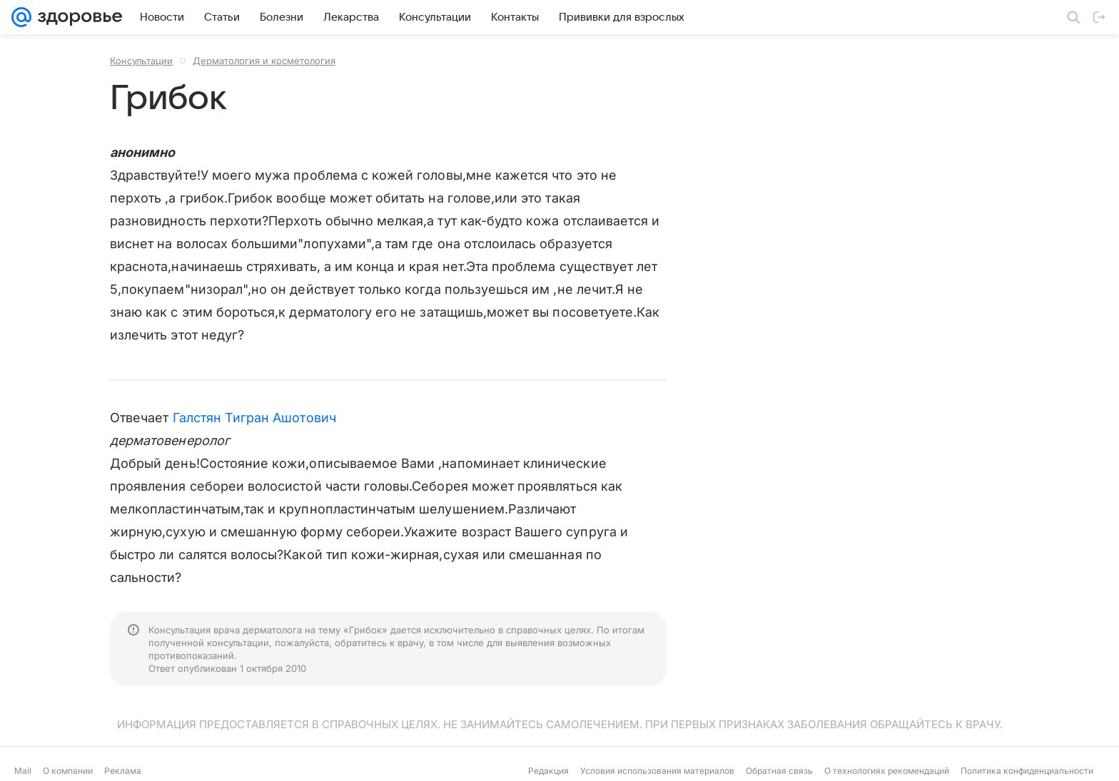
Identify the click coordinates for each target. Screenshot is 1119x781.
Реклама (122, 770)
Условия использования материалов (657, 770)
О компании (68, 770)
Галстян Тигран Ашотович (254, 417)
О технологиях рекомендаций (886, 770)
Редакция (548, 770)
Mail (22, 770)
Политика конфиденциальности (1027, 770)
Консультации (141, 60)
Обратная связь (779, 770)
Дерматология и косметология (264, 60)
